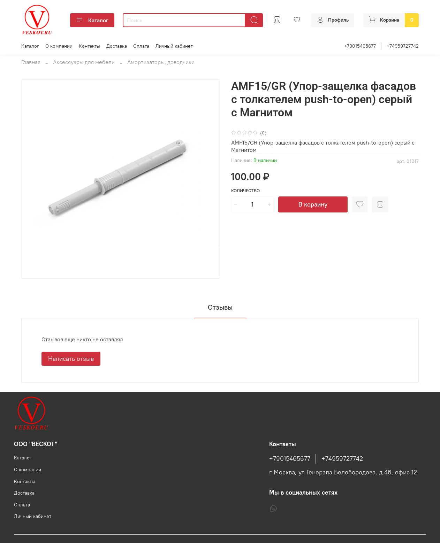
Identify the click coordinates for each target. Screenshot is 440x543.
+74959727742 (403, 46)
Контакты (89, 46)
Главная (30, 62)
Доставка (116, 46)
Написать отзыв (71, 359)
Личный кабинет (174, 46)
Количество (245, 190)
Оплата (141, 46)
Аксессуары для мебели (84, 62)
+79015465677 (360, 46)
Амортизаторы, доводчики (161, 62)
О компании (59, 46)
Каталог (92, 20)
